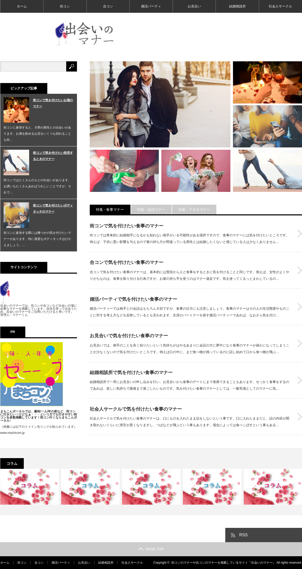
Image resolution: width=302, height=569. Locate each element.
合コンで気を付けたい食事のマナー (126, 262)
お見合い (194, 6)
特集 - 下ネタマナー (195, 209)
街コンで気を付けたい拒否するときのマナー (53, 156)
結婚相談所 (237, 6)
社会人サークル (280, 6)
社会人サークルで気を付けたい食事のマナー (136, 409)
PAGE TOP (151, 549)
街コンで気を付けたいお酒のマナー (53, 103)
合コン (108, 6)
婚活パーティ (151, 6)
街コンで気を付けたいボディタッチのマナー (53, 208)
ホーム (22, 6)
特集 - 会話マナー (152, 209)
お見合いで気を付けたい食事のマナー (129, 335)
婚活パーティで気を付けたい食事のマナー (133, 299)
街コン (65, 6)
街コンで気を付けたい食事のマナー (126, 225)
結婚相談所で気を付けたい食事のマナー (131, 372)
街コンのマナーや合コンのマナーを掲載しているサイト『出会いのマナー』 (223, 562)
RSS (243, 535)
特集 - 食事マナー (110, 209)
